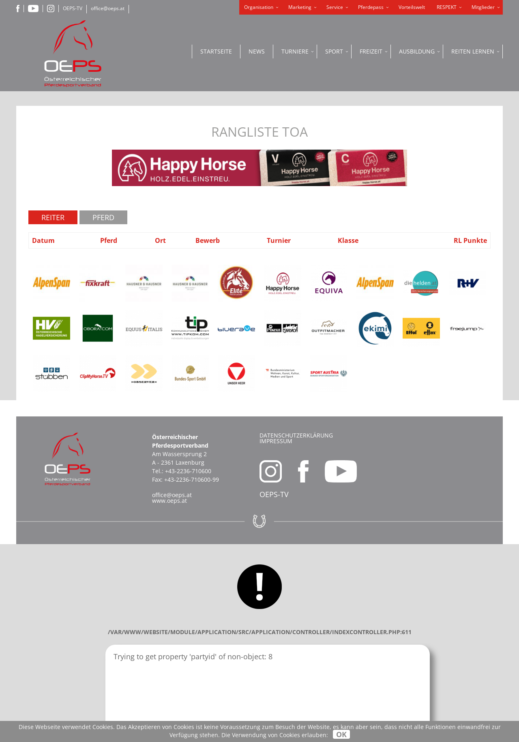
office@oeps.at (107, 8)
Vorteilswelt (412, 7)
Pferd (103, 217)
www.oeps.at (169, 500)
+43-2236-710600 (188, 471)
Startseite (216, 51)
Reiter (52, 217)
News (257, 51)
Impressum (276, 441)
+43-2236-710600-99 (191, 479)
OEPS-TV (72, 8)
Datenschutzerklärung (296, 435)
